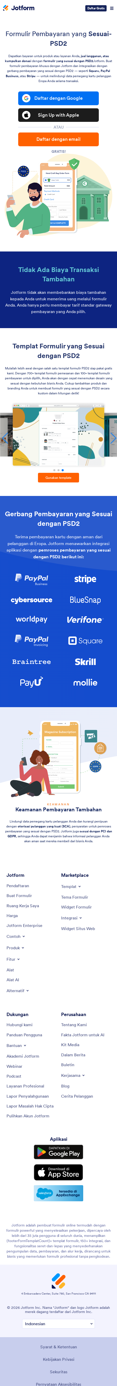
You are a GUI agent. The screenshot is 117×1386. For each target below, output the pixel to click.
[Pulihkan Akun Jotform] (27, 1116)
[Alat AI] (12, 980)
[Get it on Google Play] (58, 1152)
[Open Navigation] (112, 8)
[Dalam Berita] (73, 1055)
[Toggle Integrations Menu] (72, 918)
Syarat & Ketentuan (58, 1346)
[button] (54, 470)
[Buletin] (67, 1065)
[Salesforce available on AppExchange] (58, 1193)
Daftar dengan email (58, 139)
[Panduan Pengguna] (24, 1035)
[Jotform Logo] (18, 8)
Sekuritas (58, 1371)
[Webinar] (14, 1066)
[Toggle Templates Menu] (71, 886)
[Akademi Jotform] (22, 1056)
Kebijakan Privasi (58, 1359)
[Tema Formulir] (74, 897)
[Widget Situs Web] (78, 928)
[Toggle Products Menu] (15, 947)
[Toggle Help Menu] (16, 1045)
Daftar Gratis (96, 8)
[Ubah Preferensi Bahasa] (58, 1324)
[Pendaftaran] (17, 886)
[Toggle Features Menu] (13, 959)
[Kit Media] (70, 1045)
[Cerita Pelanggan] (77, 1096)
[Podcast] (13, 1076)
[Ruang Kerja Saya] (22, 906)
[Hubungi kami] (19, 1025)
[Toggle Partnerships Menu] (73, 1075)
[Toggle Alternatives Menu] (18, 990)
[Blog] (65, 1086)
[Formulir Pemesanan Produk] (58, 435)
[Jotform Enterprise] (24, 925)
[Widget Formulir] (76, 907)
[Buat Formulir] (19, 895)
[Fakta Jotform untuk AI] (83, 1035)
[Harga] (12, 915)
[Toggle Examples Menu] (16, 936)
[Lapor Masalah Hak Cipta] (30, 1106)
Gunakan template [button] (59, 478)
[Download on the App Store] (58, 1172)
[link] (31, 579)
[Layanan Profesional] (25, 1086)
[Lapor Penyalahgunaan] (27, 1096)
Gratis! (58, 151)
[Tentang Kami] (74, 1025)
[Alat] (10, 970)
